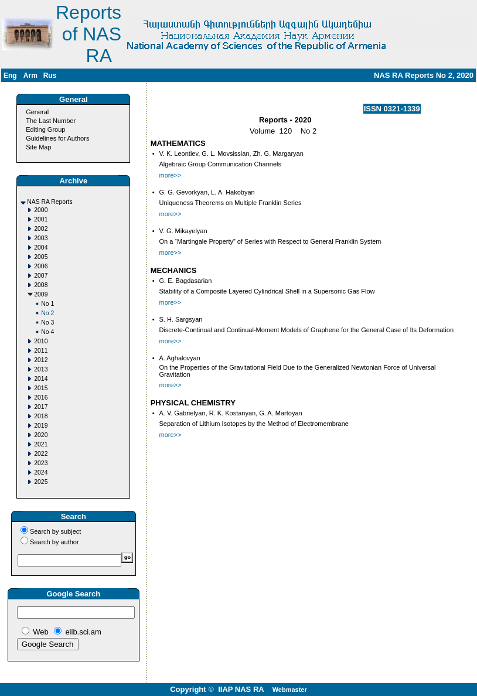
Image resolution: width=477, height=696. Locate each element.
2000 (40, 210)
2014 (40, 379)
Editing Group (45, 129)
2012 (40, 360)
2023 (40, 463)
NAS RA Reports (49, 202)
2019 (40, 425)
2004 (40, 247)
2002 (40, 229)
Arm (30, 75)
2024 (40, 472)
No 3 (47, 322)
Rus (50, 75)
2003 (40, 238)
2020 (40, 435)
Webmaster (289, 689)
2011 (40, 350)
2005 (40, 257)
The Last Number (51, 120)
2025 (40, 482)
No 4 (47, 332)
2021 (40, 444)
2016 (40, 397)
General (37, 111)
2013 (40, 369)
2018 (40, 416)
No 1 (47, 304)
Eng (10, 75)
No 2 (47, 313)
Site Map (38, 147)
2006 (40, 266)
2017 (40, 407)
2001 (40, 219)
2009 (40, 294)
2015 (40, 388)
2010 (40, 341)
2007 (40, 275)
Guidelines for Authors (57, 138)
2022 (40, 454)
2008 (40, 285)
